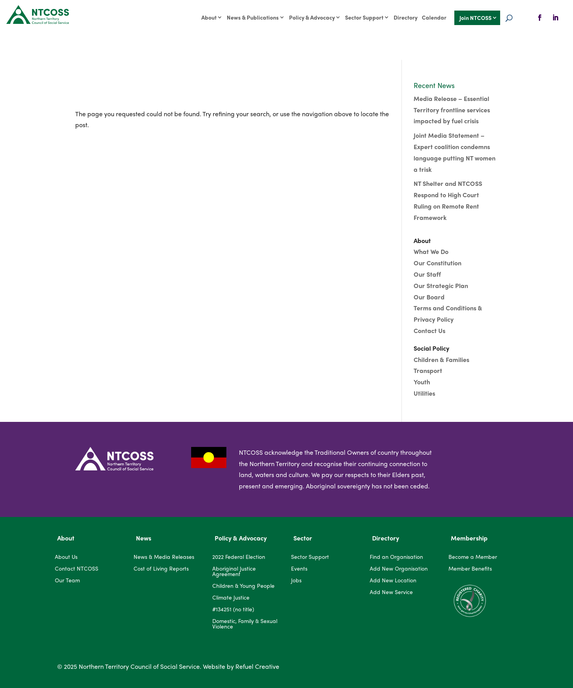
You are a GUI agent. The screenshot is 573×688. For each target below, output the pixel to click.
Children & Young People (243, 586)
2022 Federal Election (238, 557)
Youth (422, 381)
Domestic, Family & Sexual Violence (244, 624)
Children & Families (441, 359)
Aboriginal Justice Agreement (234, 572)
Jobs (296, 580)
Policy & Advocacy (312, 17)
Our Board (430, 296)
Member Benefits (470, 569)
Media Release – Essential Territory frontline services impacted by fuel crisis (452, 110)
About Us (66, 557)
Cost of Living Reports (161, 569)
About (209, 17)
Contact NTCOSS (76, 569)
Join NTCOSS (475, 18)
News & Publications (253, 17)
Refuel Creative (257, 666)
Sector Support (364, 17)
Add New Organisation (399, 569)
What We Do (431, 251)
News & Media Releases (164, 557)
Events (299, 569)
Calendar (434, 17)
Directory (406, 17)
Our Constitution (437, 262)
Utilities (424, 393)
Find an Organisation (396, 557)
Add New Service (391, 592)
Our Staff (427, 274)
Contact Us (429, 330)
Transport (428, 370)
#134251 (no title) (233, 609)
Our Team (67, 580)
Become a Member (472, 557)
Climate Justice (230, 597)
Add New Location (393, 580)
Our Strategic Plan (441, 285)
